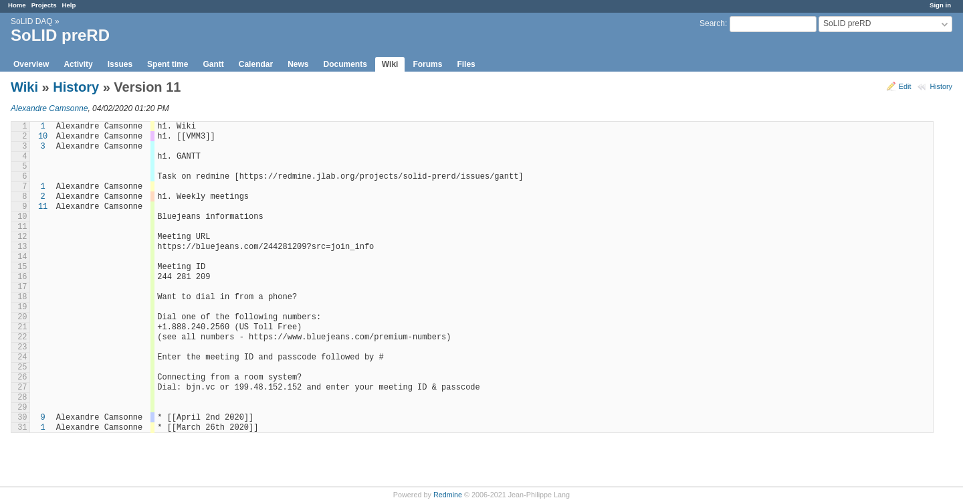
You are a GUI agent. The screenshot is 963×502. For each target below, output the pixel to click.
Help (69, 5)
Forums (427, 64)
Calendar (256, 64)
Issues (120, 64)
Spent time (167, 64)
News (298, 64)
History (941, 86)
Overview (31, 64)
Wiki (390, 64)
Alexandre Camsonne (49, 108)
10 (42, 136)
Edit (905, 86)
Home (17, 5)
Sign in (940, 5)
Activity (78, 64)
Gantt (213, 64)
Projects (44, 5)
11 (42, 207)
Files (466, 64)
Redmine (447, 495)
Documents (345, 64)
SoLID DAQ (32, 21)
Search (712, 23)
